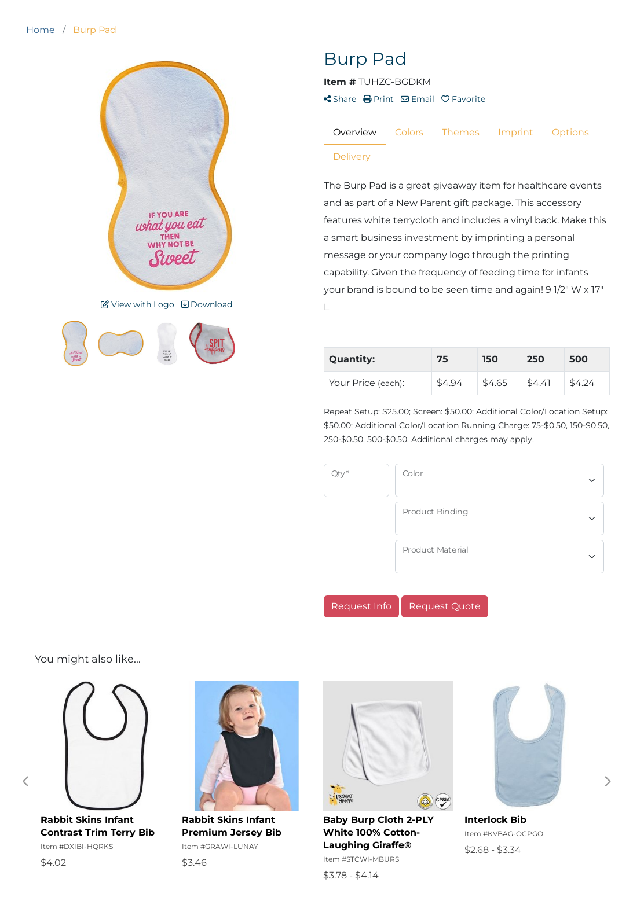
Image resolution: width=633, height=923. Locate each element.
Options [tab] (570, 132)
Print (378, 99)
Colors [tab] (409, 132)
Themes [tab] (461, 132)
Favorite (463, 99)
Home (40, 29)
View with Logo (137, 304)
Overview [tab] (354, 132)
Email (417, 99)
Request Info (361, 606)
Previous (26, 782)
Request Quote (445, 606)
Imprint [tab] (515, 132)
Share (340, 99)
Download (206, 304)
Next (607, 782)
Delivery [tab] (352, 156)
